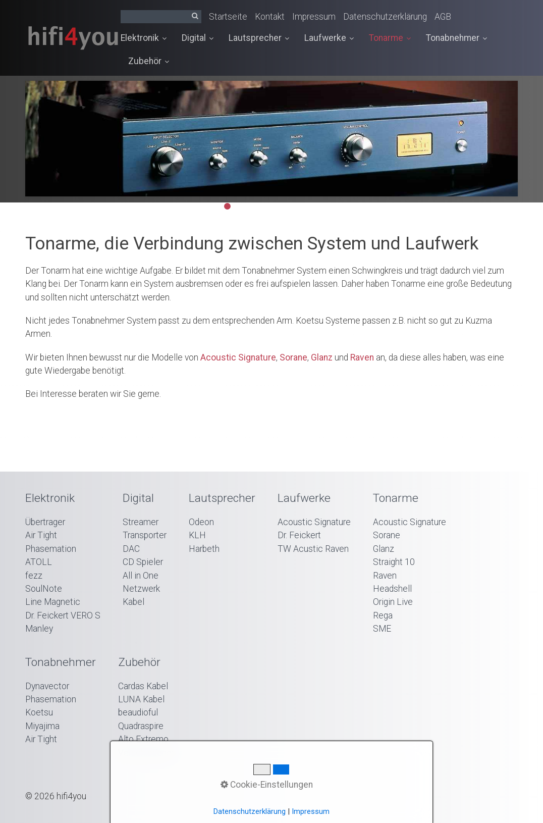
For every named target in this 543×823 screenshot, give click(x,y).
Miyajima (42, 726)
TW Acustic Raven (313, 549)
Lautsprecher (259, 38)
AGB (443, 17)
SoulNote (43, 589)
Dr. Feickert (299, 535)
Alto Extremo (143, 739)
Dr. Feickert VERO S (62, 615)
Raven (362, 357)
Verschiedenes (147, 753)
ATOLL (38, 562)
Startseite (228, 17)
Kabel (133, 602)
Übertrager (45, 522)
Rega (383, 615)
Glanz (322, 357)
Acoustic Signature (238, 357)
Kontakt (270, 17)
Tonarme (390, 38)
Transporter (145, 535)
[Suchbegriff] (161, 16)
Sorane (293, 357)
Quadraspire (141, 726)
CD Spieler (143, 562)
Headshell (392, 589)
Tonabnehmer (456, 38)
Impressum (314, 17)
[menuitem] (147, 38)
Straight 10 (394, 562)
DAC (131, 549)
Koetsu (39, 712)
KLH (197, 535)
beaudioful (138, 712)
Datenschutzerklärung (385, 17)
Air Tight (41, 535)
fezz (33, 576)
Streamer (140, 522)
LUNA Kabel (141, 699)
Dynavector (47, 686)
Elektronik (144, 38)
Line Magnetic (52, 602)
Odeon (201, 522)
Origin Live (393, 602)
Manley (39, 629)
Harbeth (204, 549)
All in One (140, 576)
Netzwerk (141, 589)
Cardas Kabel (143, 686)
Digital (197, 38)
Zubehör (148, 61)
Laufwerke (329, 38)
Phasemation (50, 549)
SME (382, 629)
